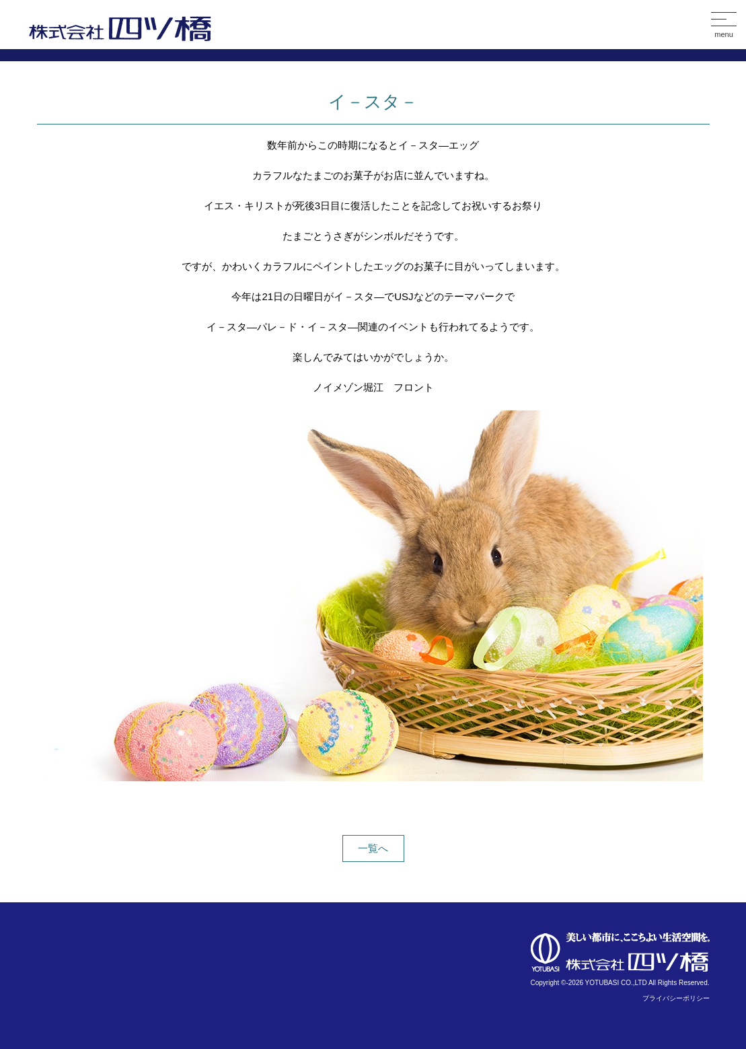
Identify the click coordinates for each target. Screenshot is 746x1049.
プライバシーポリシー (676, 998)
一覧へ (373, 848)
